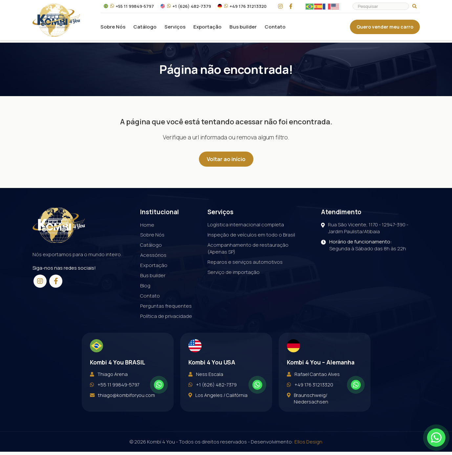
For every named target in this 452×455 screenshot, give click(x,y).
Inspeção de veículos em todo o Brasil (251, 234)
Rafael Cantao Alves (313, 385)
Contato (275, 28)
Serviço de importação (233, 272)
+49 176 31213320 (242, 7)
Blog (145, 285)
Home (147, 224)
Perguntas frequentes (166, 305)
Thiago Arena (109, 385)
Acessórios (153, 255)
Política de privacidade (166, 316)
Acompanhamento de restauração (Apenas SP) (248, 248)
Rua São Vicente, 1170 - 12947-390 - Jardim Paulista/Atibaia (364, 228)
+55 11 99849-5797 (129, 7)
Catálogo (145, 28)
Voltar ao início (226, 159)
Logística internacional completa (245, 224)
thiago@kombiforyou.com (122, 409)
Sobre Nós (112, 28)
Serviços (174, 28)
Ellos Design (308, 445)
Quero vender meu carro (384, 28)
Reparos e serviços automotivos (245, 262)
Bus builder (243, 28)
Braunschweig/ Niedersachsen (307, 412)
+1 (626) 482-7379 (186, 7)
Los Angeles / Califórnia (218, 409)
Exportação (207, 28)
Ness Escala (205, 385)
